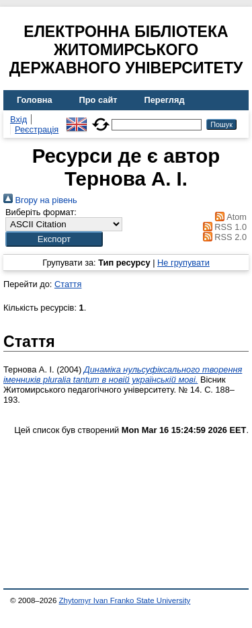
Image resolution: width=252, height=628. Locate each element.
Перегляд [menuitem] (164, 100)
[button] (54, 239)
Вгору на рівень (40, 200)
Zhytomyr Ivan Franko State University (125, 600)
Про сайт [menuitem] (98, 100)
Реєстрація (36, 129)
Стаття (67, 284)
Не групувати (183, 263)
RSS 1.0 (222, 227)
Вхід (18, 119)
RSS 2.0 (222, 237)
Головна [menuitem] (34, 100)
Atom (229, 217)
